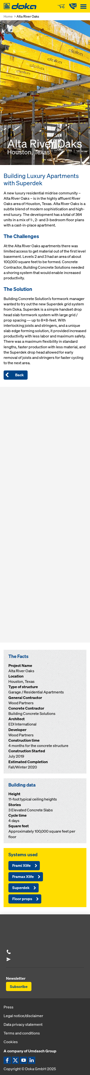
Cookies (11, 1041)
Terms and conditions (22, 1033)
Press (8, 1007)
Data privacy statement (23, 1024)
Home (8, 16)
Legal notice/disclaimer (23, 1015)
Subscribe (19, 986)
